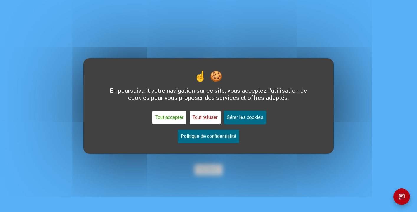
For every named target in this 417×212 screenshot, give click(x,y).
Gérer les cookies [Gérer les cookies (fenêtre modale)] (245, 117)
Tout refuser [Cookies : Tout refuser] (205, 117)
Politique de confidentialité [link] (208, 136)
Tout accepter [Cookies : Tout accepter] (169, 117)
